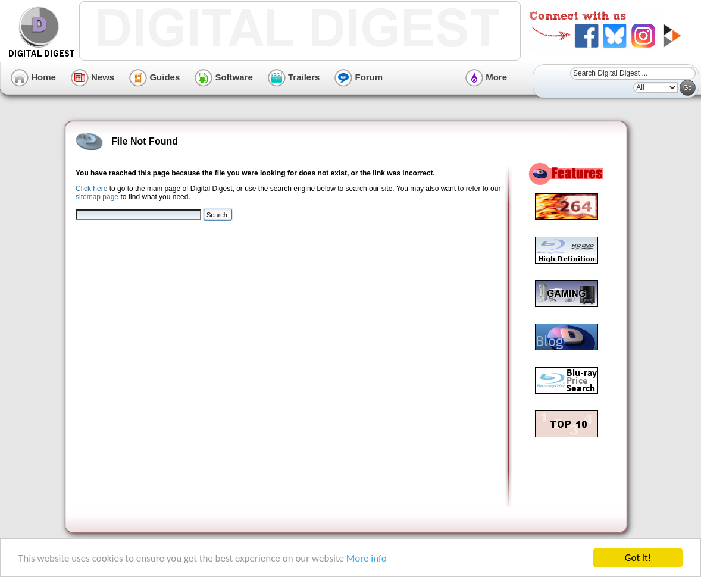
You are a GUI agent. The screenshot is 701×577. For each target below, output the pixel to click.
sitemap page (97, 197)
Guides (154, 77)
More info (366, 558)
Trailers (294, 77)
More (486, 77)
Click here (91, 188)
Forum (358, 77)
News (92, 77)
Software (224, 77)
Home (33, 77)
